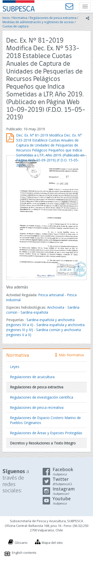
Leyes (14, 366)
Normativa (19, 18)
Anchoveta (55, 307)
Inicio (6, 18)
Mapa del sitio (52, 542)
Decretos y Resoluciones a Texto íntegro (43, 443)
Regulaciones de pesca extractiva (53, 18)
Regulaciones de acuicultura (32, 376)
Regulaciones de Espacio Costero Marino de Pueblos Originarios (45, 420)
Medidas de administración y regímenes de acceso (38, 22)
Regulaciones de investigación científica (41, 397)
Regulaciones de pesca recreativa (36, 407)
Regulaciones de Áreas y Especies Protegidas (46, 432)
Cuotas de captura (15, 26)
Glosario (21, 542)
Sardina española (34, 312)
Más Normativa (70, 355)
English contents (24, 552)
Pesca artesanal (51, 294)
